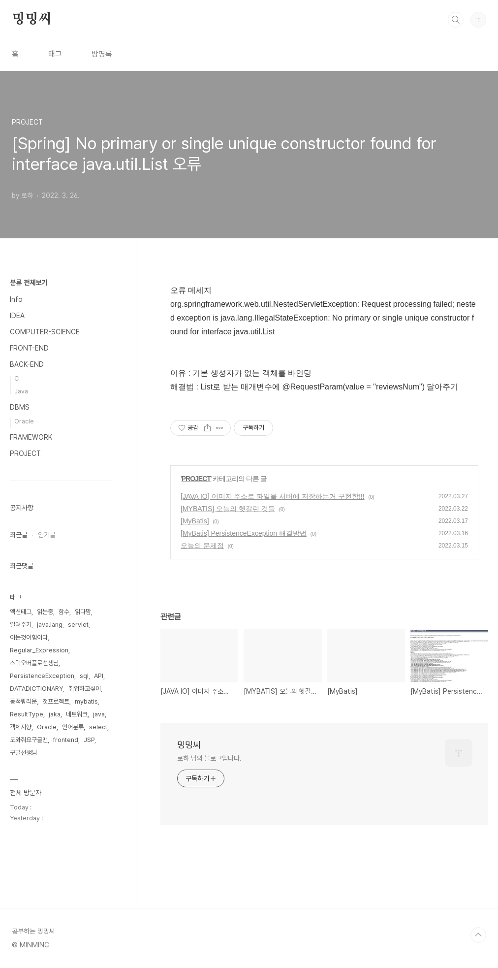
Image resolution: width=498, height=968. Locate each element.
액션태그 (20, 611)
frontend (65, 739)
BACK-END (27, 364)
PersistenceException (42, 675)
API (98, 675)
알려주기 (20, 624)
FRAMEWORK (31, 437)
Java (21, 391)
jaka (55, 714)
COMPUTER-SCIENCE (45, 332)
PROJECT (196, 479)
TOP (478, 935)
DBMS (20, 407)
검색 (455, 19)
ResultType (26, 714)
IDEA (17, 316)
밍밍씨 (31, 19)
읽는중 (45, 611)
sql (84, 675)
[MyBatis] (195, 521)
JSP (89, 739)
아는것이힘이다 (29, 637)
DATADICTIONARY (36, 688)
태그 (55, 54)
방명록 (102, 54)
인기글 (47, 535)
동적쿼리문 (23, 701)
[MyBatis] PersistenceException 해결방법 (244, 533)
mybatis (86, 701)
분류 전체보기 (28, 283)
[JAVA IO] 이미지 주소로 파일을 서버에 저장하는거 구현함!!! (273, 496)
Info (16, 299)
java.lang (49, 624)
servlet (78, 624)
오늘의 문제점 (202, 545)
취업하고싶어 (84, 688)
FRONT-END (29, 348)
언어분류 (73, 727)
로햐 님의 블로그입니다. (209, 758)
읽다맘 (83, 611)
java (99, 714)
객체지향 (20, 727)
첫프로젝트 (55, 701)
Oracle (24, 421)
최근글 (19, 535)
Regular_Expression (39, 650)
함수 (64, 611)
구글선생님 (23, 752)
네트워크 (77, 714)
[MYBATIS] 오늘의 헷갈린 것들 (228, 509)
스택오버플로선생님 (34, 663)
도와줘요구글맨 (29, 739)
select (98, 727)
